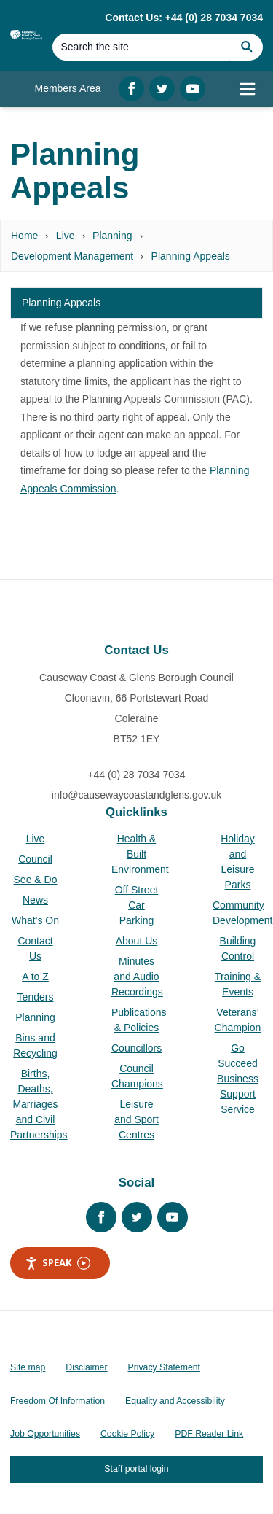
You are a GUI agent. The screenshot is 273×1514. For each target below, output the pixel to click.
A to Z (35, 976)
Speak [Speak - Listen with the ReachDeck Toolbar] (57, 1263)
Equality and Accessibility (175, 1401)
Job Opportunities (45, 1434)
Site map (27, 1367)
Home (24, 235)
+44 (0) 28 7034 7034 (136, 774)
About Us (137, 941)
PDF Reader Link (209, 1434)
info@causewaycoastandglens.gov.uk (136, 795)
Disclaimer (86, 1367)
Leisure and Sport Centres (136, 1119)
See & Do (36, 879)
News (35, 900)
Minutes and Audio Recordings (137, 976)
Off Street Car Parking (137, 905)
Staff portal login (136, 1469)
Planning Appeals (190, 256)
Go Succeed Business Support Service (237, 1078)
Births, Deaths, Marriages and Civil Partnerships (39, 1104)
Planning (112, 235)
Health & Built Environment (140, 854)
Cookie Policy (127, 1434)
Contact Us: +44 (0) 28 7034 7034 (184, 17)
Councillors (136, 1048)
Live (65, 235)
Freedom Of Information (57, 1401)
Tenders (35, 997)
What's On (35, 920)
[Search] (141, 47)
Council (35, 859)
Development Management (72, 256)
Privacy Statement (164, 1367)
